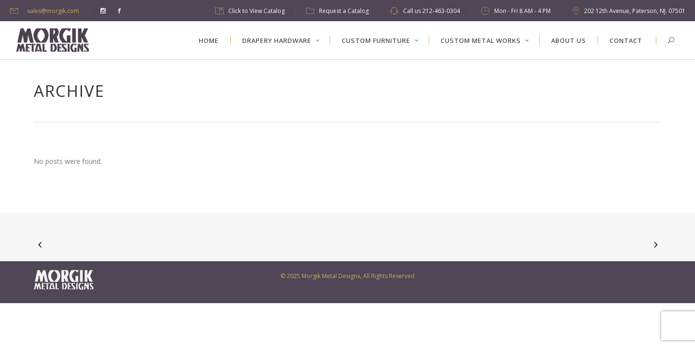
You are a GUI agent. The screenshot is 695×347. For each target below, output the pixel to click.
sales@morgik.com (53, 11)
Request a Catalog (344, 11)
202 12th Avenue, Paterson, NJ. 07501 (634, 11)
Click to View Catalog (256, 11)
